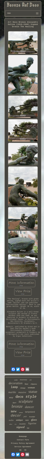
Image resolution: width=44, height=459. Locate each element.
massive (22, 392)
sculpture (26, 401)
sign (28, 428)
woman (31, 387)
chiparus (34, 384)
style (31, 397)
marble (12, 392)
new (14, 411)
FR (25, 450)
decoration (15, 383)
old (30, 380)
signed (20, 427)
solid (16, 380)
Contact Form (23, 440)
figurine (32, 423)
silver (10, 424)
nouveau (23, 379)
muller (11, 420)
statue (33, 391)
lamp (14, 387)
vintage (22, 388)
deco (19, 396)
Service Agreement (22, 447)
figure (14, 402)
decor (16, 416)
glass (34, 419)
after (16, 424)
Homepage (23, 436)
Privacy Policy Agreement (23, 443)
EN (20, 450)
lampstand (30, 412)
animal (21, 412)
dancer (29, 407)
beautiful (32, 417)
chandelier (22, 424)
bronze (17, 406)
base (26, 384)
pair (25, 416)
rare (27, 420)
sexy (11, 397)
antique (19, 420)
